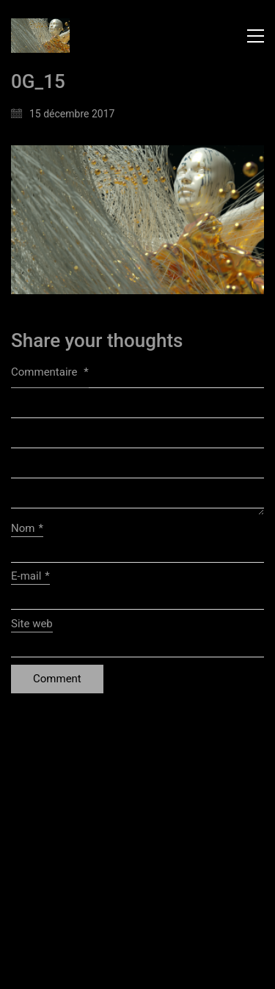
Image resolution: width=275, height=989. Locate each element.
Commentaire (50, 372)
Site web (32, 623)
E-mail (30, 576)
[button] (255, 36)
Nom (27, 529)
